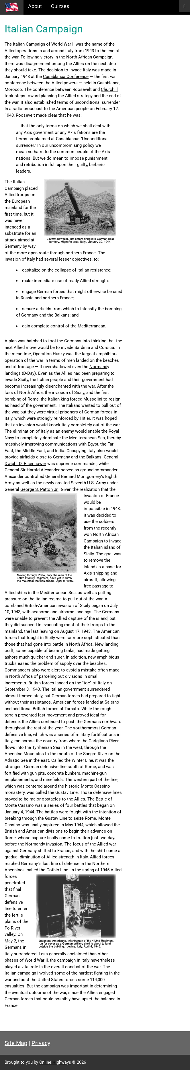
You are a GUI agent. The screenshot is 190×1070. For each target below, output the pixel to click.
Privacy (41, 1043)
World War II (63, 44)
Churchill (109, 89)
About (35, 6)
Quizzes (60, 6)
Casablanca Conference (66, 76)
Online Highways (55, 1062)
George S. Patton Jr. (39, 489)
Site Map (16, 1043)
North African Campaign (89, 57)
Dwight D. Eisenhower (25, 463)
